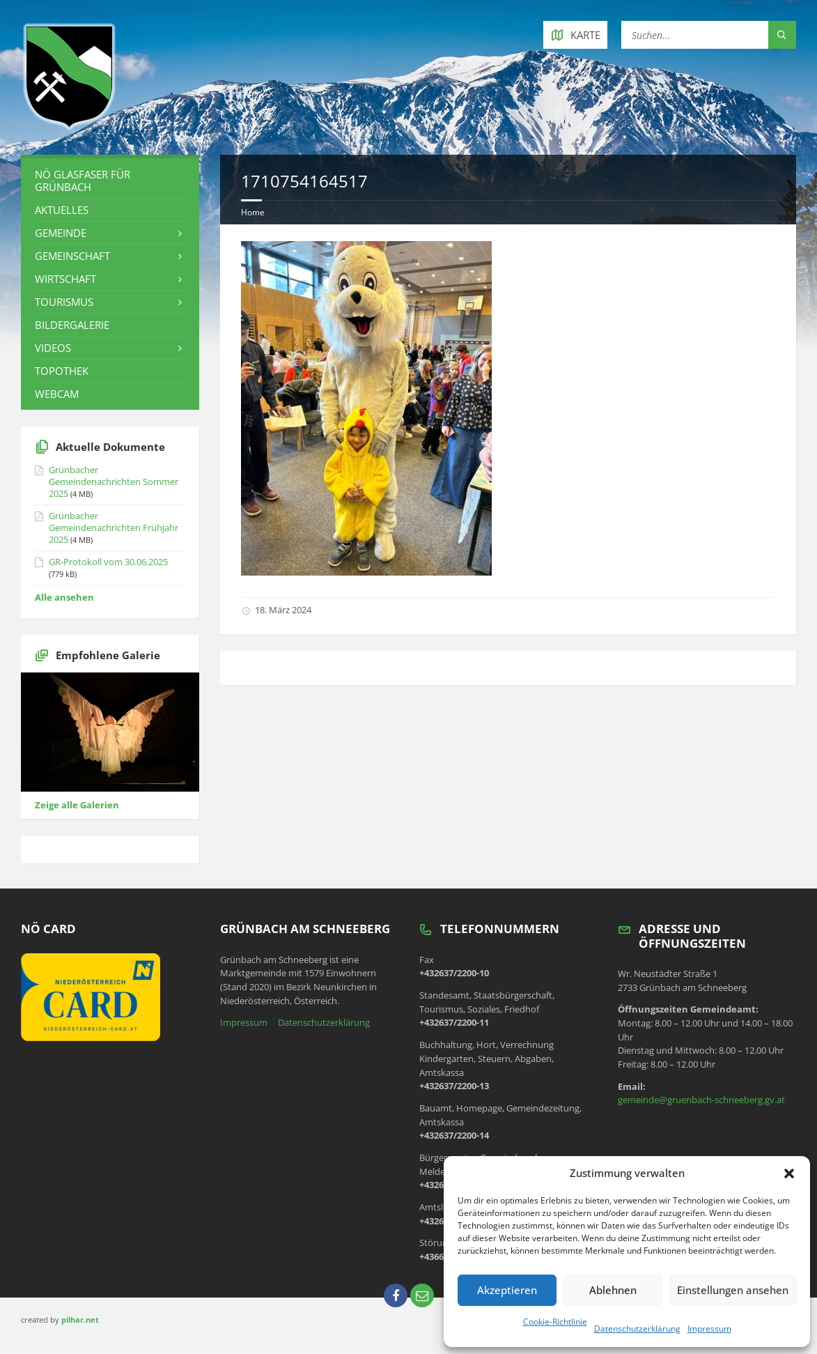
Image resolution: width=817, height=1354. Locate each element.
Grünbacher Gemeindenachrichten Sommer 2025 (113, 481)
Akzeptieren (507, 1290)
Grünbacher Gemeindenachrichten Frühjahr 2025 (113, 527)
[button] (789, 1173)
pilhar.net (80, 1319)
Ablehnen (613, 1290)
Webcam (57, 394)
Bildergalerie (72, 325)
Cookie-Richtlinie (555, 1322)
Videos (53, 348)
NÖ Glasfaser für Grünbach (82, 180)
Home (253, 212)
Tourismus (64, 302)
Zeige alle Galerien (77, 805)
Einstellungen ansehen (732, 1290)
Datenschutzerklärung (637, 1328)
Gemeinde (60, 233)
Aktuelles (61, 210)
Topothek (61, 371)
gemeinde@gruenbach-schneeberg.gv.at (701, 1099)
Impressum (709, 1328)
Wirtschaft (65, 279)
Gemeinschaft (72, 256)
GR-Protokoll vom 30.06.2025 (108, 561)
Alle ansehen (64, 597)
